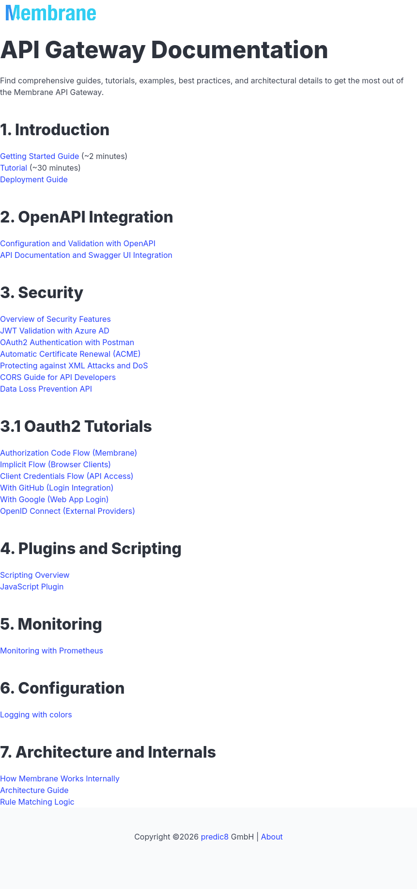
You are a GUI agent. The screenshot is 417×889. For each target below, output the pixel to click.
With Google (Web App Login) (54, 499)
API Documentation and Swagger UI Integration (86, 255)
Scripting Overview (35, 575)
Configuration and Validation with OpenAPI (77, 243)
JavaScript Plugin (31, 586)
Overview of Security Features (55, 319)
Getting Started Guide (39, 156)
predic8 (215, 836)
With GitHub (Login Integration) (57, 487)
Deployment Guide (34, 179)
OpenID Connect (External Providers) (67, 511)
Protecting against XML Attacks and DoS (74, 365)
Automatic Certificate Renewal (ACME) (70, 354)
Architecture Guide (34, 790)
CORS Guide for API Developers (58, 377)
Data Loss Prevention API (46, 389)
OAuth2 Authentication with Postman (67, 342)
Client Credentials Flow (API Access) (67, 476)
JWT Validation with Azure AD (54, 330)
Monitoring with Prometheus (51, 650)
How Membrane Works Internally (60, 778)
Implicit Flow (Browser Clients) (55, 464)
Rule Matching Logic (37, 802)
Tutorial (13, 168)
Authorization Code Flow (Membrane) (68, 453)
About (272, 836)
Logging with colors (36, 714)
